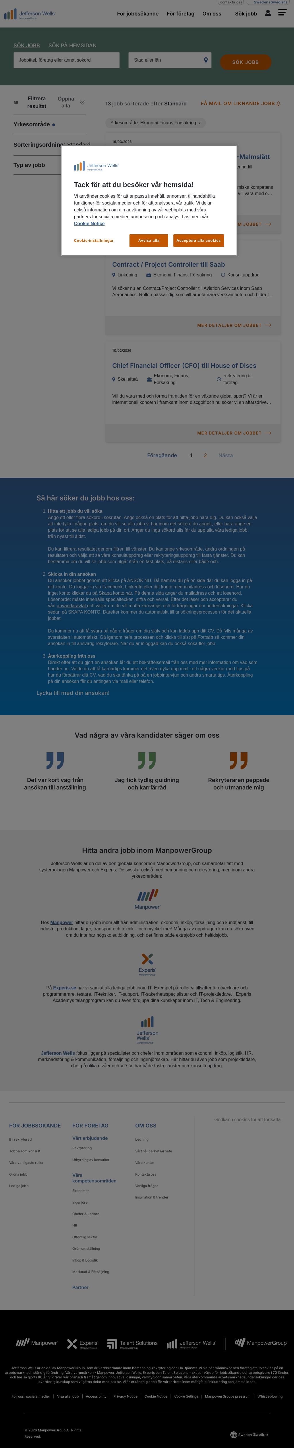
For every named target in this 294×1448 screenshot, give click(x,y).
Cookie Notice (89, 223)
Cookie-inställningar (94, 240)
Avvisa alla (149, 240)
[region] (149, 200)
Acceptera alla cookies (199, 240)
